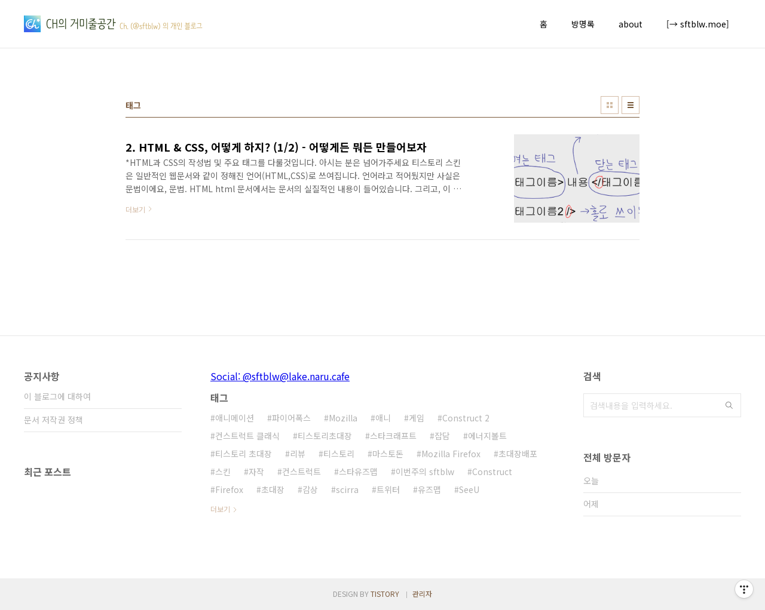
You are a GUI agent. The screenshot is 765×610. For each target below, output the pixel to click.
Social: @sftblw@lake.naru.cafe (280, 376)
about (630, 24)
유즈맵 (429, 489)
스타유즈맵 (358, 471)
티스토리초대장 (325, 436)
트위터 (388, 489)
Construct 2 (465, 418)
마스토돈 (387, 454)
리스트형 (630, 105)
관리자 (422, 594)
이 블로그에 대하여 (57, 396)
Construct (492, 471)
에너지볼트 (487, 436)
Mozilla (343, 418)
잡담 (442, 436)
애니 (383, 418)
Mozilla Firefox (451, 454)
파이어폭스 (291, 418)
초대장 (272, 489)
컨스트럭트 (301, 471)
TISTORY (385, 594)
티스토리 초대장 (243, 454)
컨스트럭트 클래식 (247, 436)
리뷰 (297, 454)
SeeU (469, 489)
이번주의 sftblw (425, 471)
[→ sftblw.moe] (697, 24)
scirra (347, 489)
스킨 (223, 471)
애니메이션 (234, 418)
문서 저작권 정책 (53, 420)
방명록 (583, 24)
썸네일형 (610, 105)
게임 (416, 418)
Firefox (229, 489)
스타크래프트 (393, 436)
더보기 (220, 509)
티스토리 (338, 454)
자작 (256, 471)
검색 (729, 405)
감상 (310, 489)
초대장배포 (517, 454)
